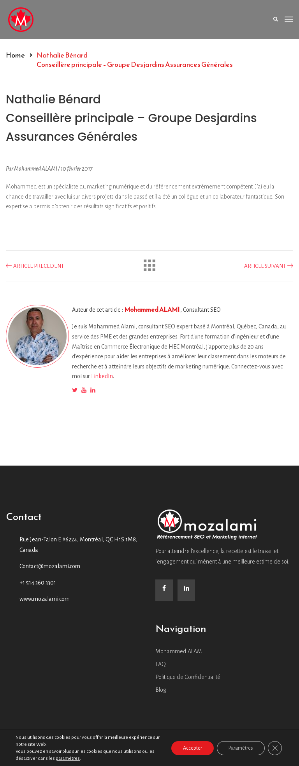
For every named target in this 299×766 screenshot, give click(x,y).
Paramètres (241, 748)
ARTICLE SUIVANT (268, 266)
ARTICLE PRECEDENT (35, 266)
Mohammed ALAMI (152, 309)
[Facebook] (164, 590)
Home (15, 55)
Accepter (192, 748)
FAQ (160, 664)
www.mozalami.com (44, 599)
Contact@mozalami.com (49, 566)
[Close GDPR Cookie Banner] (275, 748)
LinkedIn (102, 376)
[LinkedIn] (186, 590)
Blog (160, 690)
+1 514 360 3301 (37, 582)
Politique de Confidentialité (187, 677)
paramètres (68, 758)
